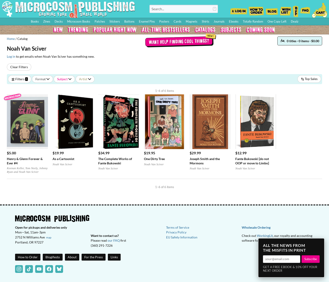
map (48, 237)
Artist (85, 79)
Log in (11, 56)
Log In (238, 10)
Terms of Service (177, 227)
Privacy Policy (176, 232)
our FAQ (114, 240)
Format (42, 79)
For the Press (93, 257)
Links (114, 257)
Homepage (68, 9)
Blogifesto (52, 257)
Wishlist (285, 10)
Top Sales (309, 79)
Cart (320, 10)
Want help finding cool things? (179, 41)
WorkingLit (265, 236)
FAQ (305, 10)
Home (11, 39)
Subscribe (310, 259)
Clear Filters (19, 67)
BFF (296, 10)
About (72, 257)
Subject (64, 79)
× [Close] (319, 243)
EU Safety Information (181, 237)
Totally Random (253, 21)
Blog (271, 10)
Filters (19, 79)
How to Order (256, 10)
